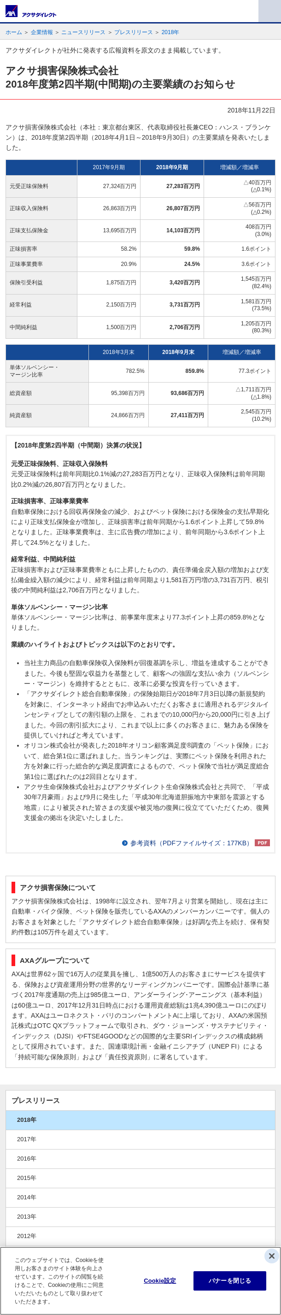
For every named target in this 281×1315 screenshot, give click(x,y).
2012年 (26, 1235)
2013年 (26, 1216)
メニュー (270, 11)
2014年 (26, 1197)
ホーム (14, 32)
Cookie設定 (160, 1280)
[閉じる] (271, 1256)
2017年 (26, 1139)
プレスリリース (133, 32)
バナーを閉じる (230, 1280)
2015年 (26, 1177)
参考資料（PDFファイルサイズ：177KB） (191, 843)
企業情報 (42, 32)
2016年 (26, 1158)
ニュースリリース (83, 32)
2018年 (171, 32)
